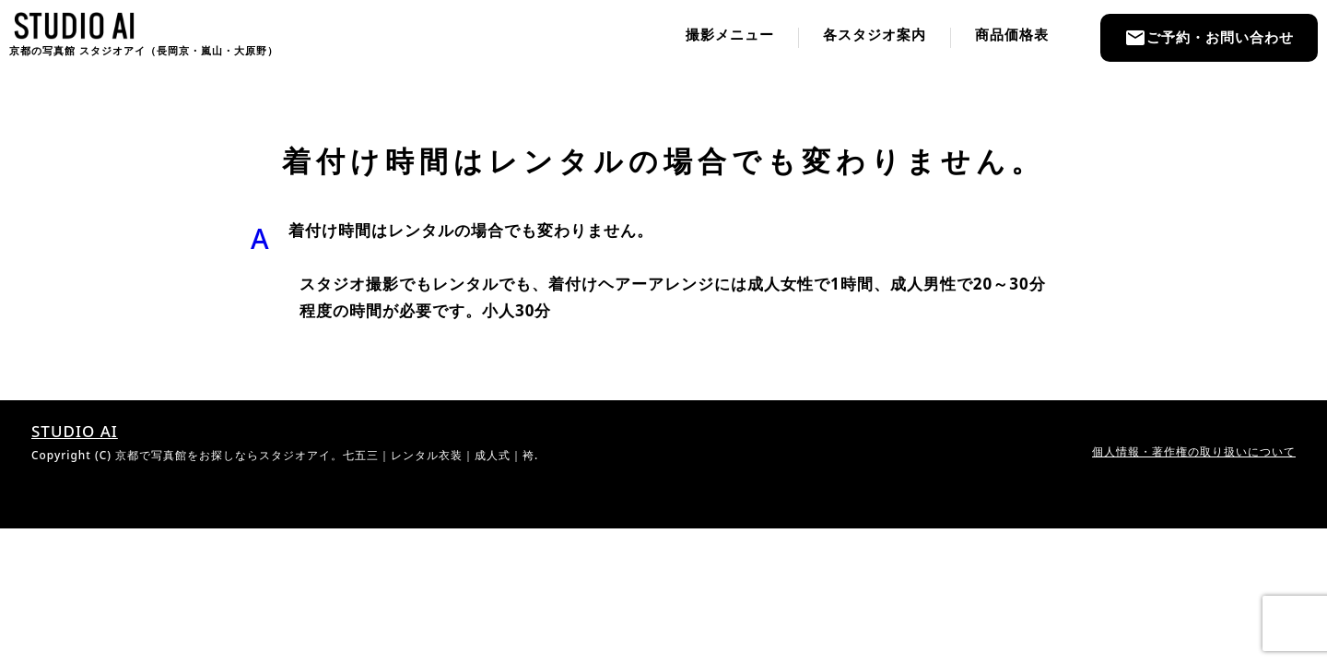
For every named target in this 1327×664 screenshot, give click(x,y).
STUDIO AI (74, 431)
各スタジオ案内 (874, 35)
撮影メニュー (730, 35)
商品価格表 (1012, 35)
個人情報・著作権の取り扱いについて (1194, 451)
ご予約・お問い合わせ (1209, 38)
